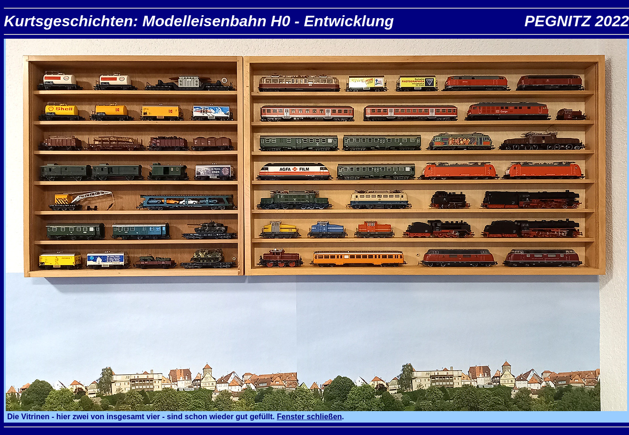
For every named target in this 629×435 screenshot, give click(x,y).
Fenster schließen (309, 417)
